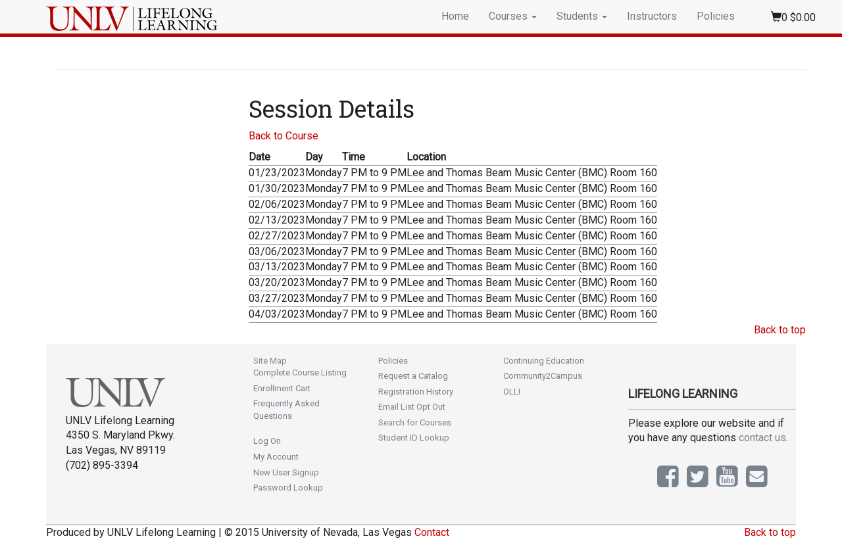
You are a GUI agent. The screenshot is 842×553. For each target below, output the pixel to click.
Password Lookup (288, 488)
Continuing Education (543, 361)
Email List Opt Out (411, 407)
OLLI (511, 392)
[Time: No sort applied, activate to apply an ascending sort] (374, 157)
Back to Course (283, 136)
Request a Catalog (413, 376)
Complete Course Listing (300, 372)
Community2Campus (542, 376)
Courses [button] (513, 16)
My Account (276, 457)
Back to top (780, 330)
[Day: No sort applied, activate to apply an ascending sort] (323, 157)
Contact (431, 532)
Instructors (652, 16)
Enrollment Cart (281, 388)
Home (455, 16)
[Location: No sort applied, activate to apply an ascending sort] (532, 157)
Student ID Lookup (413, 438)
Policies (716, 16)
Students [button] (582, 16)
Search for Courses (414, 422)
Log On (267, 441)
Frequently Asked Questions (286, 409)
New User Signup (286, 472)
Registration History (415, 392)
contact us (762, 437)
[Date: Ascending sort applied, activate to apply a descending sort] (277, 157)
